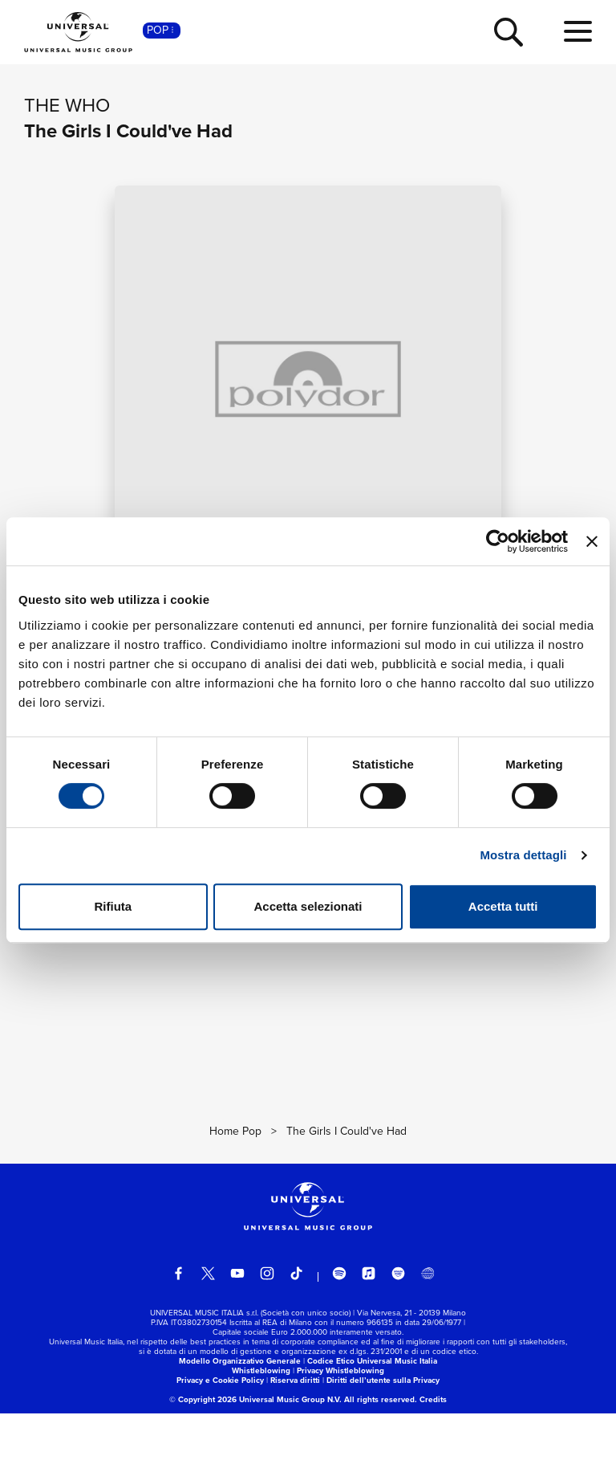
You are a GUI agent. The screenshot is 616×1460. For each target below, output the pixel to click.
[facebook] (179, 1320)
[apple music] (369, 1320)
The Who (67, 105)
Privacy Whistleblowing (340, 1417)
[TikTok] (297, 1320)
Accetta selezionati (307, 906)
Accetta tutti (503, 906)
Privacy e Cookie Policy (220, 1427)
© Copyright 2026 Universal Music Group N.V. (255, 1446)
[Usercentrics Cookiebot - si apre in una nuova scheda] (498, 541)
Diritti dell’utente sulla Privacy (383, 1427)
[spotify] (339, 1320)
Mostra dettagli (523, 855)
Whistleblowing (261, 1417)
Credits (433, 1446)
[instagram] (267, 1320)
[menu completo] (578, 32)
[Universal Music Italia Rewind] (427, 1320)
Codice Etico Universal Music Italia (372, 1407)
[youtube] (237, 1320)
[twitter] (208, 1320)
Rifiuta (113, 906)
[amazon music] (398, 1320)
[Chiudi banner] (592, 541)
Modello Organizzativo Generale (240, 1407)
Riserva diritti (295, 1427)
